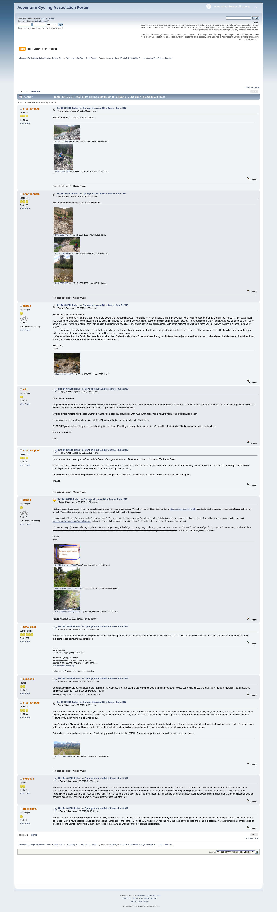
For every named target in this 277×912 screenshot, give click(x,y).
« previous (248, 87)
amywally (113, 58)
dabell (27, 305)
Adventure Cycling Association (149, 895)
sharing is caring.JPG (63, 374)
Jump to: (212, 852)
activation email (41, 21)
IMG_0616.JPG (61, 283)
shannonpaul (31, 108)
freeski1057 (30, 808)
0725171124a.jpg (62, 141)
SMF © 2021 (138, 898)
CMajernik (29, 626)
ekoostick (29, 678)
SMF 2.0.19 (127, 898)
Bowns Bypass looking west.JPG (68, 611)
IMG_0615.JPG (61, 235)
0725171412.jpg (61, 253)
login (43, 18)
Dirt (25, 389)
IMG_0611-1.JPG (62, 171)
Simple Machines (150, 898)
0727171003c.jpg (62, 756)
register (51, 18)
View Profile (25, 123)
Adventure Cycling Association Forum (53, 7)
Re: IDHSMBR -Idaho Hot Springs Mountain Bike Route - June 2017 (91, 108)
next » (256, 87)
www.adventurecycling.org (63, 666)
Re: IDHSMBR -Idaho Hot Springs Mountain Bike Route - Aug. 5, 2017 (92, 305)
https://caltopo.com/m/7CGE (183, 509)
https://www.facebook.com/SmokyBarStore (72, 521)
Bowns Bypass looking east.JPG (68, 588)
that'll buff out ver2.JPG (64, 565)
